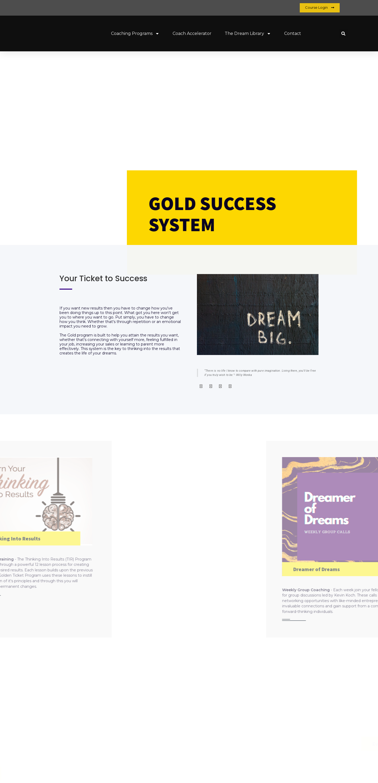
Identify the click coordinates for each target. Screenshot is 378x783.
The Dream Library (248, 33)
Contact (292, 33)
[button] (343, 33)
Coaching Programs (135, 33)
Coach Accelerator (192, 33)
